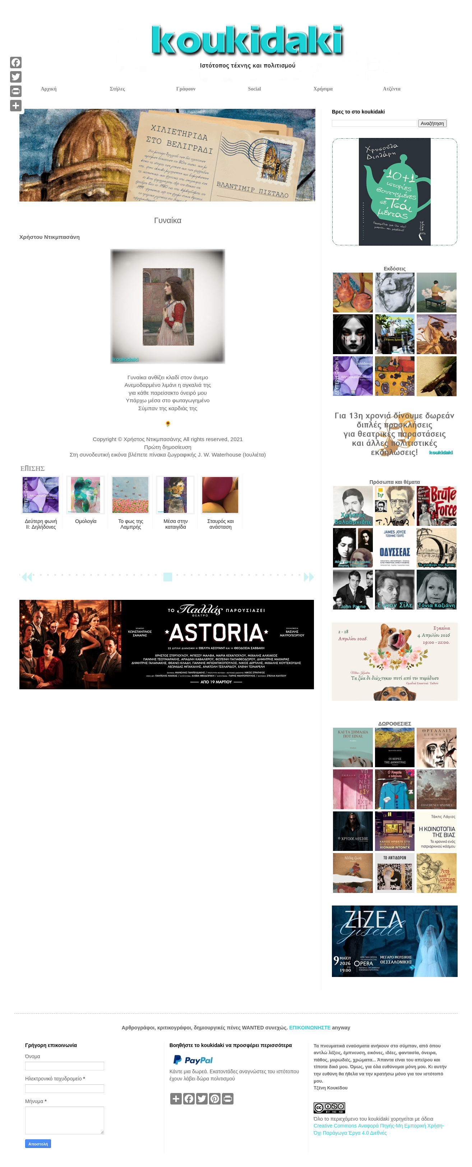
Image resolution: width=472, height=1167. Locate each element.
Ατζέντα (392, 89)
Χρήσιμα (323, 89)
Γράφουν (185, 89)
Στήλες (117, 89)
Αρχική (48, 89)
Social (254, 89)
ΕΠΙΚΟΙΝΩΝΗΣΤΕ (310, 1028)
